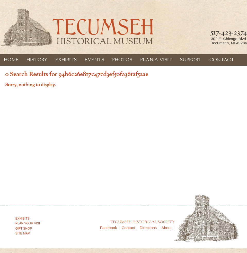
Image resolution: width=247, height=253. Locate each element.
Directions (149, 227)
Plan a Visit (156, 60)
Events (94, 60)
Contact (221, 60)
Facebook (109, 227)
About (167, 227)
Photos (122, 60)
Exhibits (66, 60)
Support (190, 60)
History (37, 60)
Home (11, 60)
